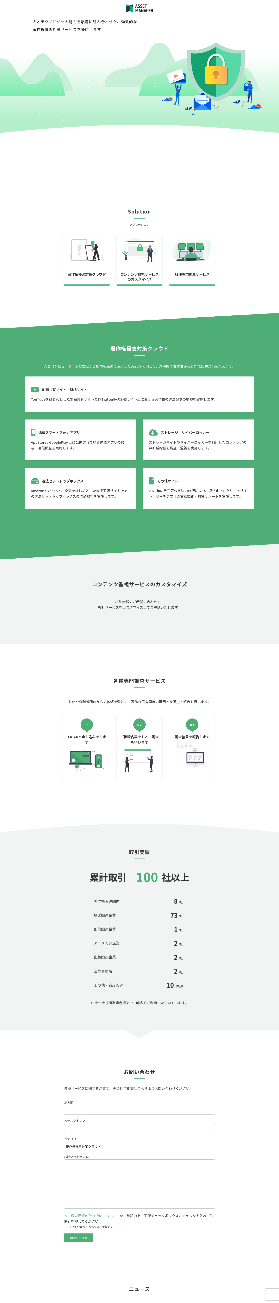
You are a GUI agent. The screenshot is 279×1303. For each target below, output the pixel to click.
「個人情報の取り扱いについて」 (93, 1215)
